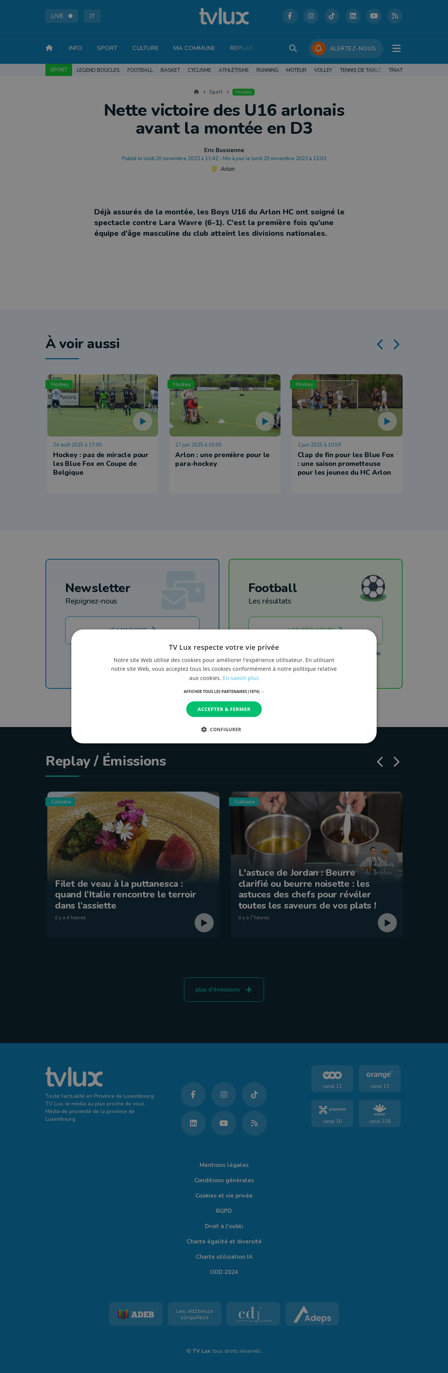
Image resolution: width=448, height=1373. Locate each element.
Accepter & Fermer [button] (224, 709)
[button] (224, 691)
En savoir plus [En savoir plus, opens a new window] (241, 677)
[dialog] (224, 686)
